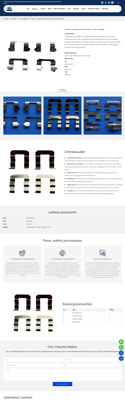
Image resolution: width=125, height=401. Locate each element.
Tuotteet (13, 19)
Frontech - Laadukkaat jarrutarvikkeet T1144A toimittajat (47, 19)
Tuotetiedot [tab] (62, 90)
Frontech (6, 19)
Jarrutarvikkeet (23, 19)
